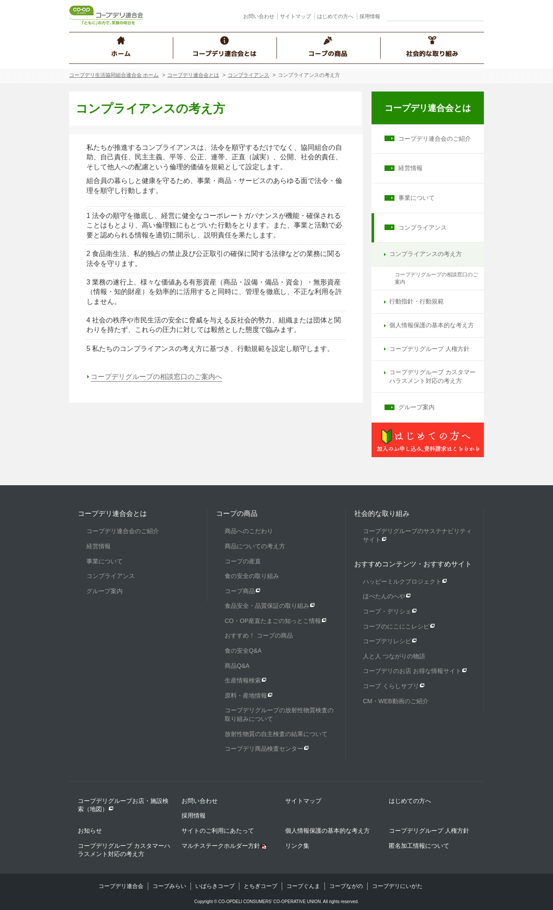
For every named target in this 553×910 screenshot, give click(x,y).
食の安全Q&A (243, 650)
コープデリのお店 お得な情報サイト (412, 670)
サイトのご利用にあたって (217, 830)
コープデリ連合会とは (193, 75)
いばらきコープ (215, 886)
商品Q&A (237, 665)
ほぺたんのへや (384, 596)
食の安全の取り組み (252, 575)
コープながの (346, 886)
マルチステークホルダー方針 (220, 845)
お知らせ (90, 830)
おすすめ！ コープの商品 (259, 635)
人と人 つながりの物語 (394, 656)
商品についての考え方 (255, 546)
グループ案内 (416, 407)
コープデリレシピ (387, 641)
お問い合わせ (258, 16)
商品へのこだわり (249, 531)
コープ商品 (240, 591)
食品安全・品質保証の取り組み (267, 605)
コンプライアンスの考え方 (425, 253)
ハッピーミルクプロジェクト (402, 581)
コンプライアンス (248, 75)
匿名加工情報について (419, 845)
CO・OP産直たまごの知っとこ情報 (273, 620)
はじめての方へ (335, 16)
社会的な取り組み (382, 513)
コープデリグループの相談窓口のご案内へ (156, 376)
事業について (416, 197)
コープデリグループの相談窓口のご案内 (436, 278)
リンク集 (297, 845)
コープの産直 (243, 561)
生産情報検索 (243, 680)
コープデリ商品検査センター (264, 748)
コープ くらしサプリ (391, 685)
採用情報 (369, 16)
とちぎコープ (260, 886)
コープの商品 (236, 513)
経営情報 (410, 167)
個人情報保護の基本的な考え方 (431, 325)
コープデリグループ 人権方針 (429, 348)
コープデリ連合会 (121, 886)
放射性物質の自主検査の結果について (276, 733)
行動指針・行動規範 (416, 301)
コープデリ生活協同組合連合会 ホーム (114, 75)
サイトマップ (295, 16)
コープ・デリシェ (387, 611)
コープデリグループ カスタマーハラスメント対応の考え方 (432, 376)
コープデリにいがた (397, 886)
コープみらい (169, 886)
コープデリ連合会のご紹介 (434, 138)
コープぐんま (303, 886)
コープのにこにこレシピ (396, 626)
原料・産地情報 (246, 695)
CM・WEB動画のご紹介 (396, 701)
